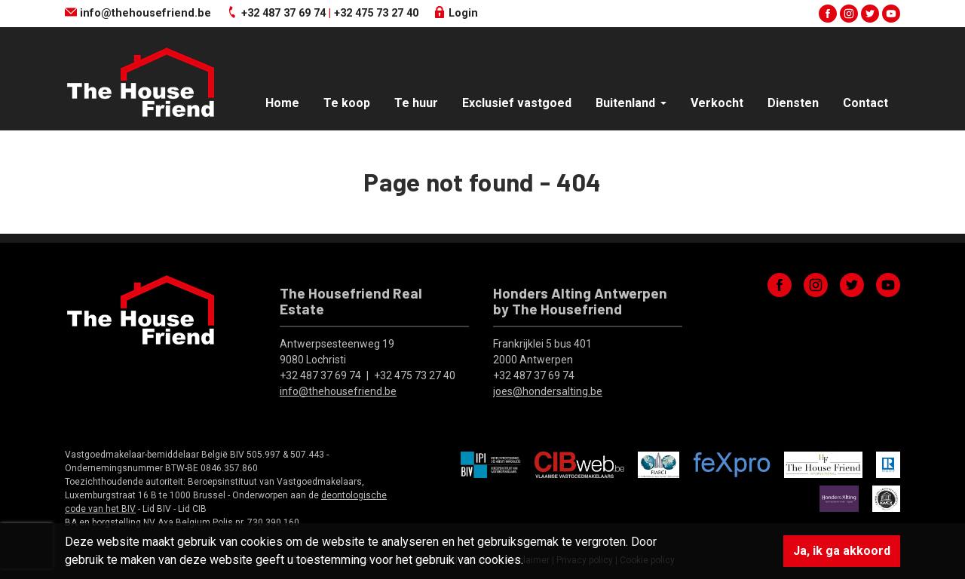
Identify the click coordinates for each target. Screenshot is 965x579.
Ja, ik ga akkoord (841, 551)
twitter (870, 14)
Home (282, 103)
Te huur (416, 103)
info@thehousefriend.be (138, 13)
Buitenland (627, 103)
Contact (865, 103)
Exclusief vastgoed (516, 103)
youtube (891, 14)
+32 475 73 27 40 (376, 13)
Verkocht (717, 103)
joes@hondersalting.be (547, 391)
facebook (828, 14)
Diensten (793, 103)
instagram (849, 14)
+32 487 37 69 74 (283, 13)
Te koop (346, 103)
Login (455, 13)
